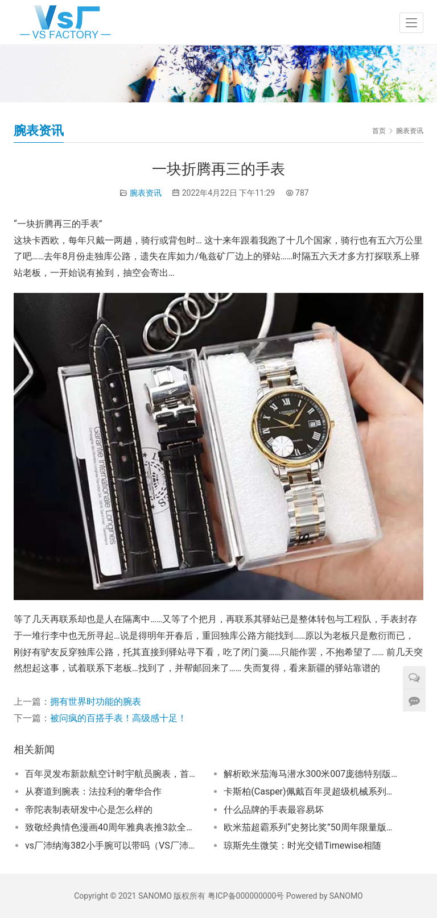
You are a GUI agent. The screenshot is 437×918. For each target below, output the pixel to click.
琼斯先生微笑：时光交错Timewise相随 (302, 845)
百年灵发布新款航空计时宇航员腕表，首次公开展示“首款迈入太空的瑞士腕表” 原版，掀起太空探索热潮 (112, 773)
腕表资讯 (146, 192)
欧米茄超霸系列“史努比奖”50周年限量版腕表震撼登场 (311, 827)
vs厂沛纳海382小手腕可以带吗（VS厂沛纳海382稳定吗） (112, 845)
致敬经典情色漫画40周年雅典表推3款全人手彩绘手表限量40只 (112, 827)
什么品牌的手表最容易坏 (274, 809)
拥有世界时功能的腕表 (95, 701)
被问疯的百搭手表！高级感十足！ (118, 718)
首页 (379, 131)
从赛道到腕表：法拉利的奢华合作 (93, 791)
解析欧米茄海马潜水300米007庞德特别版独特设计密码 (311, 773)
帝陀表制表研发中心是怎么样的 (88, 809)
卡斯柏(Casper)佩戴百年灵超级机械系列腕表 (311, 791)
